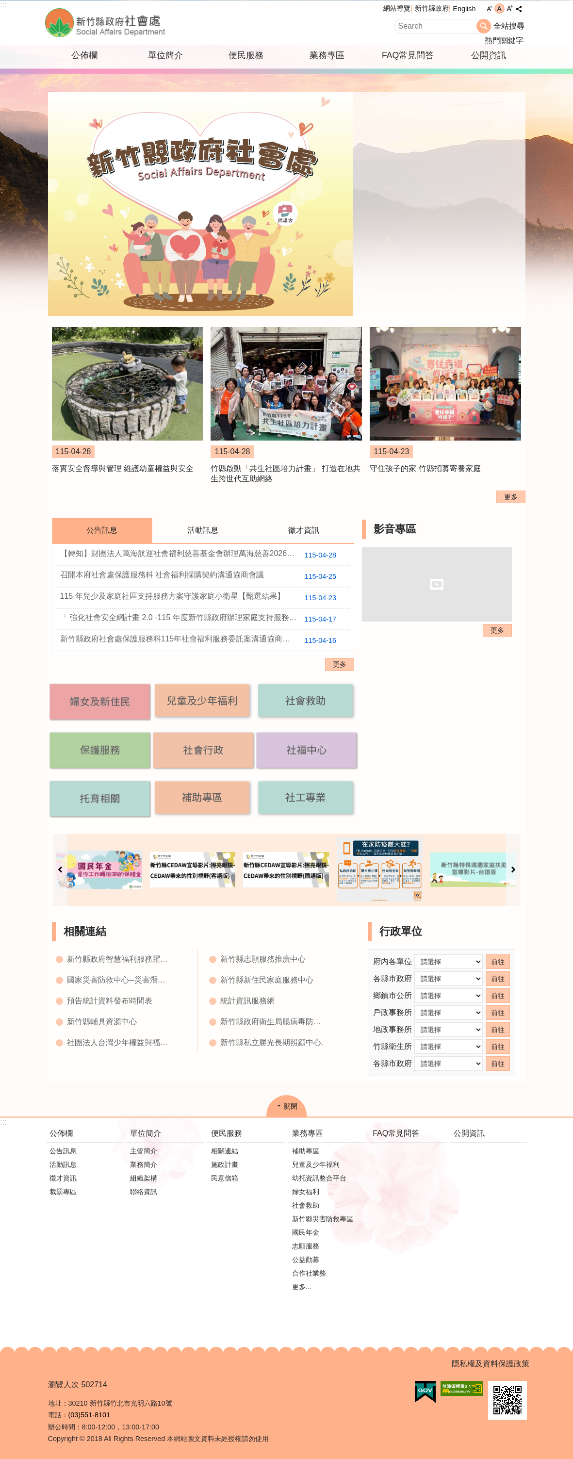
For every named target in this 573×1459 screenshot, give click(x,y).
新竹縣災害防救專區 (322, 1219)
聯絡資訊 (143, 1192)
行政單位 (400, 931)
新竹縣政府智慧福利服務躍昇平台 (120, 959)
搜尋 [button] (483, 26)
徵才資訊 (63, 1178)
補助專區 (305, 1151)
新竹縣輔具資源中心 (102, 1021)
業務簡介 (143, 1164)
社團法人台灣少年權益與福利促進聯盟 (120, 1042)
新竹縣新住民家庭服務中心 (266, 980)
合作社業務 (309, 1273)
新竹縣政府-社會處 (153, 22)
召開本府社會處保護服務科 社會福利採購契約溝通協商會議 (202, 576)
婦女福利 (305, 1192)
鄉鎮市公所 (392, 995)
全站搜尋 (508, 26)
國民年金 (305, 1232)
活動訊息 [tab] (202, 530)
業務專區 (327, 55)
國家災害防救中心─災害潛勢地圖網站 (120, 980)
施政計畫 (224, 1164)
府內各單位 (392, 961)
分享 (519, 8)
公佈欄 (84, 55)
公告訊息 (63, 1151)
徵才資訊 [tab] (303, 530)
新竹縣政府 (432, 8)
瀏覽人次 (63, 1384)
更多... (301, 1287)
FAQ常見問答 (408, 55)
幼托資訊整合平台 (319, 1178)
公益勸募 (305, 1259)
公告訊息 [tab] (101, 530)
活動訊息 (63, 1164)
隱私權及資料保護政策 (490, 1364)
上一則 (60, 870)
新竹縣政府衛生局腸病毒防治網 (273, 1021)
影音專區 (395, 529)
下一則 (513, 870)
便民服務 (246, 55)
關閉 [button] (290, 1106)
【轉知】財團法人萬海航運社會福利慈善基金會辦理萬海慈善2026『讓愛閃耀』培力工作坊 (205, 555)
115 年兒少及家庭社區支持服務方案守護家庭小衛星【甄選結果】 (202, 597)
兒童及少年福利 (316, 1164)
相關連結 (85, 931)
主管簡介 (143, 1151)
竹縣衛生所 (392, 1046)
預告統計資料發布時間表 (109, 1001)
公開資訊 (488, 55)
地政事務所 (392, 1029)
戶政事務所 (392, 1012)
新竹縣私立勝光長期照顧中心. (271, 1042)
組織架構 (143, 1178)
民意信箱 (224, 1178)
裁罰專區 (63, 1192)
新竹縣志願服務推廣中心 (263, 959)
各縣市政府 (392, 978)
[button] (99, 701)
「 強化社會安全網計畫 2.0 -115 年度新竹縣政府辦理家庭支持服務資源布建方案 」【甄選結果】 (205, 619)
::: (3, 4)
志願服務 (305, 1246)
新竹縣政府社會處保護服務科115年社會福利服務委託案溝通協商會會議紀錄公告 (202, 640)
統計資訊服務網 (247, 1001)
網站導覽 (396, 8)
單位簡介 (165, 55)
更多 (511, 497)
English (464, 9)
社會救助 (305, 1205)
